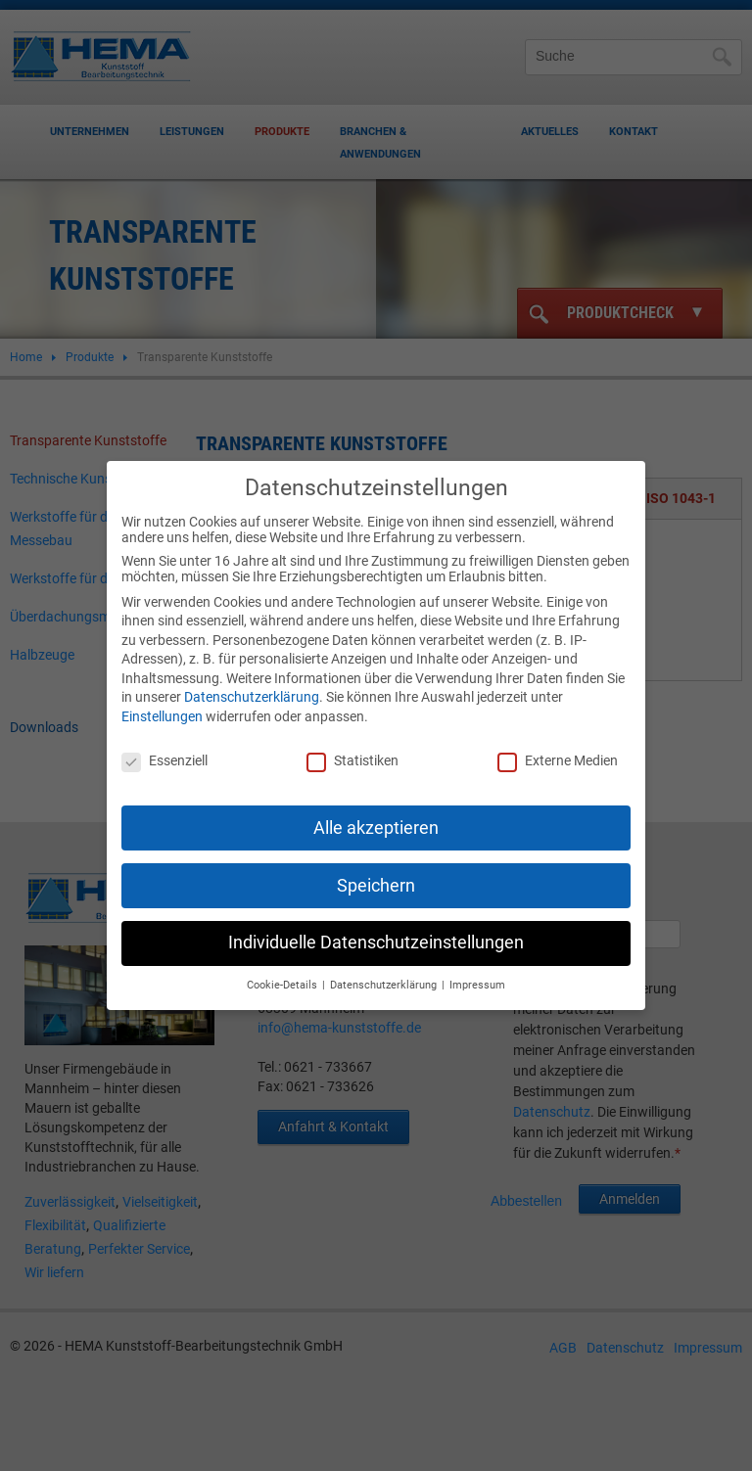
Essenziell (164, 750)
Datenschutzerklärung (251, 686)
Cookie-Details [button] (283, 974)
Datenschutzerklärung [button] (385, 974)
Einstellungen (162, 705)
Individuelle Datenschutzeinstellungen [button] (376, 932)
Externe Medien (557, 750)
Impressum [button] (477, 974)
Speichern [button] (376, 874)
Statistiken (352, 750)
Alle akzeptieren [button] (376, 816)
